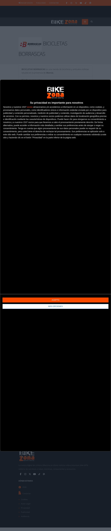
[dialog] (55, 265)
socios (30, 107)
